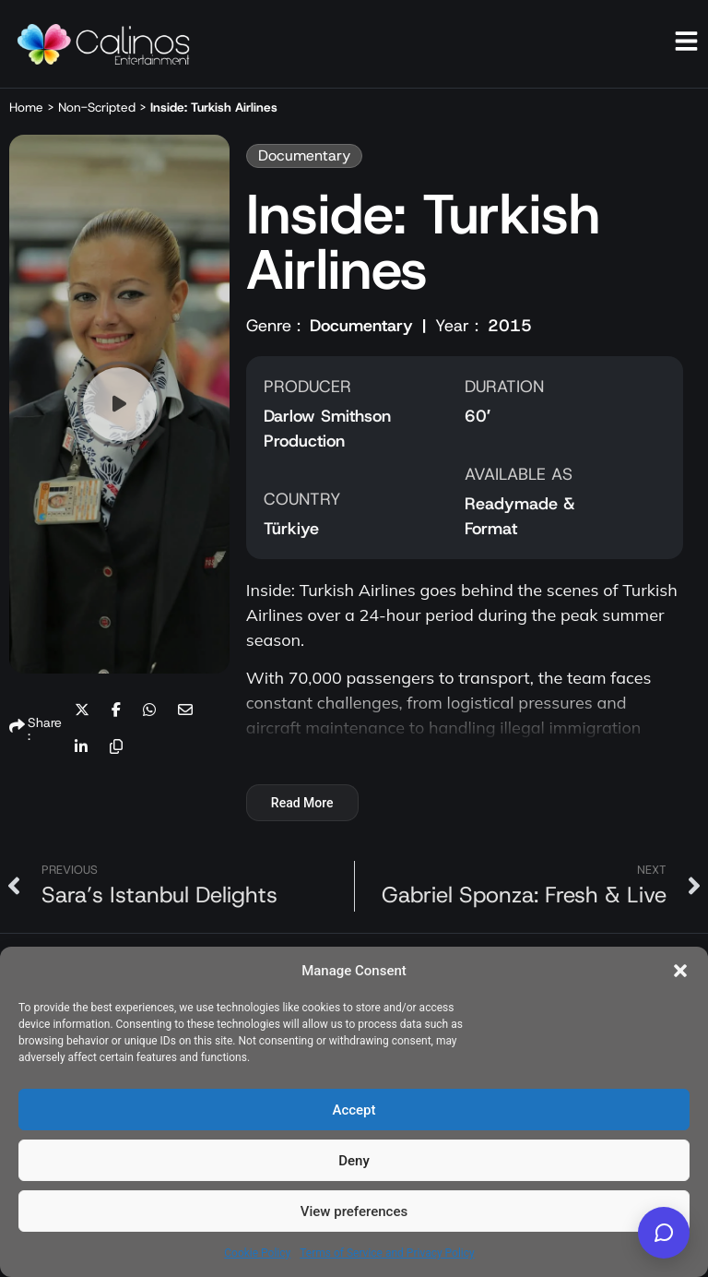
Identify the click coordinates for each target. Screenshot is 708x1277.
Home (26, 107)
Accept (353, 1110)
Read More (302, 802)
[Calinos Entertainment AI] (664, 1233)
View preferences (354, 1211)
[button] (680, 970)
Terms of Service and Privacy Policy (387, 1253)
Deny (354, 1160)
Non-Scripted (97, 107)
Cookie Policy (257, 1253)
